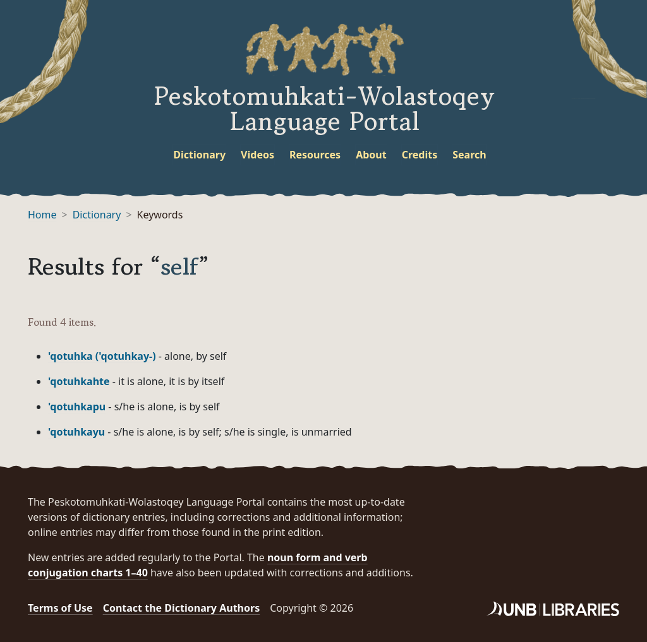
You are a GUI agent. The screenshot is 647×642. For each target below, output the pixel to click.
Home (42, 215)
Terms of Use (60, 608)
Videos (257, 155)
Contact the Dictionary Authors (181, 608)
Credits (420, 155)
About (371, 155)
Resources (315, 155)
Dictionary (199, 155)
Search (469, 155)
